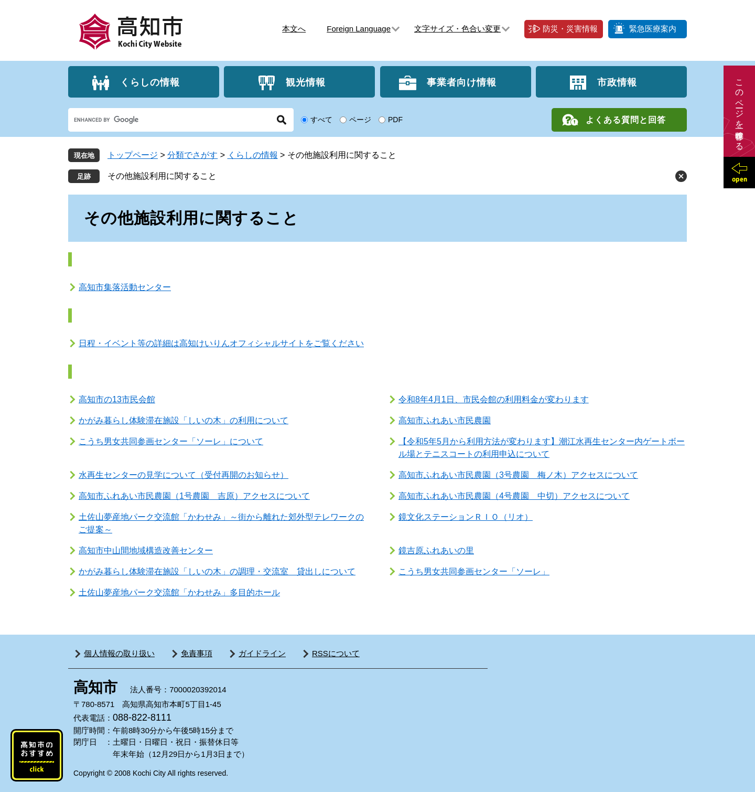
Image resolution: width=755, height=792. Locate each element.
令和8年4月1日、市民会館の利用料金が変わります (493, 399)
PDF (395, 119)
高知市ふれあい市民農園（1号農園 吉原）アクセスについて (194, 495)
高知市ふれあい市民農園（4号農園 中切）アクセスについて (514, 495)
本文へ (294, 28)
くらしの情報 (150, 82)
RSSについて (336, 653)
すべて (321, 119)
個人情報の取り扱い (119, 653)
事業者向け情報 (462, 82)
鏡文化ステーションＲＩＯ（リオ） (465, 516)
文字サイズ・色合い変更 (457, 28)
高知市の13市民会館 (117, 399)
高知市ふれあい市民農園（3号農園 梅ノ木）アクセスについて (518, 474)
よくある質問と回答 (626, 119)
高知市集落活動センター (125, 287)
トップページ (132, 155)
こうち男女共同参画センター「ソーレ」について (171, 441)
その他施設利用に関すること (162, 176)
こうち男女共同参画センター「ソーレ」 (473, 571)
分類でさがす (192, 155)
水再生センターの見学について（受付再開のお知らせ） (183, 474)
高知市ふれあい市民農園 (444, 420)
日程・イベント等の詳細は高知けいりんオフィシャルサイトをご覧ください (221, 343)
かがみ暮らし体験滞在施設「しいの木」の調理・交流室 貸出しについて (217, 571)
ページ (360, 119)
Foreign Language (359, 28)
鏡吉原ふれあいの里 (436, 550)
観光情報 (306, 82)
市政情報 (617, 82)
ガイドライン (262, 653)
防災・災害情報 (570, 28)
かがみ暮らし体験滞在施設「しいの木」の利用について (183, 420)
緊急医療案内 (652, 28)
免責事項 (196, 653)
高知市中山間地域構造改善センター (146, 550)
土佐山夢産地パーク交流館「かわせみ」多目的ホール (179, 592)
